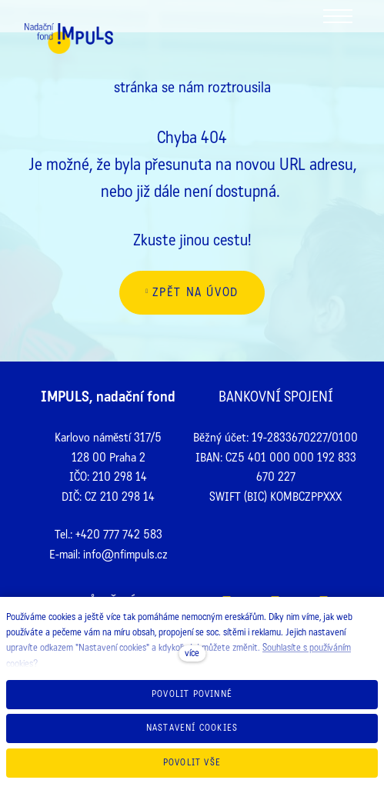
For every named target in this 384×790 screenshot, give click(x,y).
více (192, 653)
